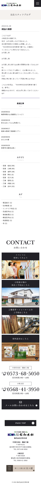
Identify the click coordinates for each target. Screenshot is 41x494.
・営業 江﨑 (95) (8, 168)
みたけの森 (20, 138)
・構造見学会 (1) (7, 217)
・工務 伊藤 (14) (8, 183)
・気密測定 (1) (6, 220)
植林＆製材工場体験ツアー (20, 129)
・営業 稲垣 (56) (8, 166)
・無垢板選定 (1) (7, 214)
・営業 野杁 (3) (7, 174)
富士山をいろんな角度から (20, 121)
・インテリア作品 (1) (9, 208)
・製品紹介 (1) (6, 203)
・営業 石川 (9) (7, 177)
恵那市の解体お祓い (20, 146)
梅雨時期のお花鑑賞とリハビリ (20, 112)
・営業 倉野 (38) (8, 172)
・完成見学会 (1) (7, 211)
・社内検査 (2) (6, 206)
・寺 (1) (4, 223)
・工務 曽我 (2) (7, 180)
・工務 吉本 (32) (8, 186)
